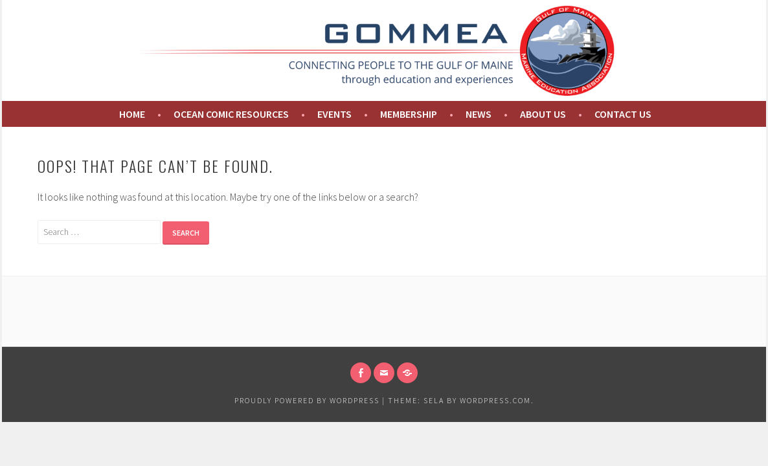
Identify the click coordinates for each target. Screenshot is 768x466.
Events (334, 114)
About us (543, 114)
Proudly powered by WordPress (306, 400)
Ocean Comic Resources (231, 114)
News (478, 114)
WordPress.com (495, 400)
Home (131, 114)
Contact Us (622, 114)
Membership (408, 114)
